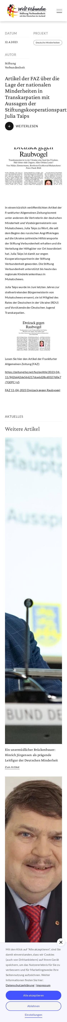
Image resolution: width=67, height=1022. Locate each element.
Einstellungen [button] (33, 1014)
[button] (61, 942)
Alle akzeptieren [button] (33, 995)
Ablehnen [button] (33, 1006)
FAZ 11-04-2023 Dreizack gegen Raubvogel (32, 390)
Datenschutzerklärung (20, 985)
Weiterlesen (27, 126)
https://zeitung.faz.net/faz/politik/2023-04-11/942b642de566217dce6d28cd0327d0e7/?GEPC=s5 (33, 377)
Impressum (43, 985)
